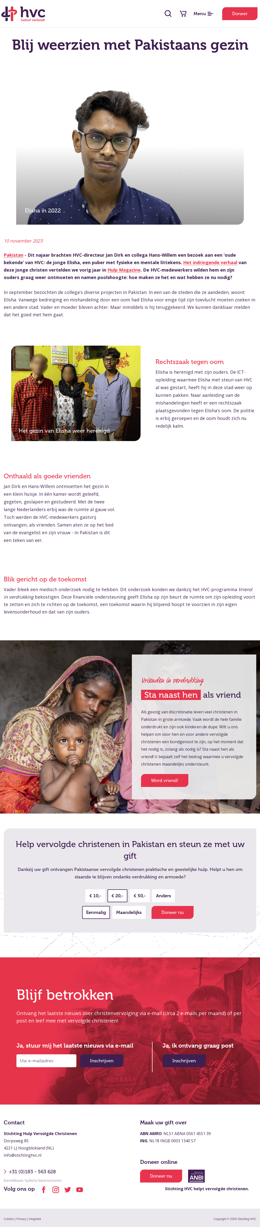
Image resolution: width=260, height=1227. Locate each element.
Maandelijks (129, 912)
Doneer (240, 13)
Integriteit (35, 1219)
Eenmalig (96, 912)
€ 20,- (117, 895)
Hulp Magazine (124, 270)
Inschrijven (101, 1060)
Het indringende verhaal (210, 262)
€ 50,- (140, 895)
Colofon (9, 1219)
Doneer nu (172, 912)
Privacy (21, 1219)
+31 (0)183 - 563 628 (30, 1171)
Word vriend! (164, 780)
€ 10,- (95, 895)
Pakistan (13, 255)
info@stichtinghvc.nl (22, 1155)
